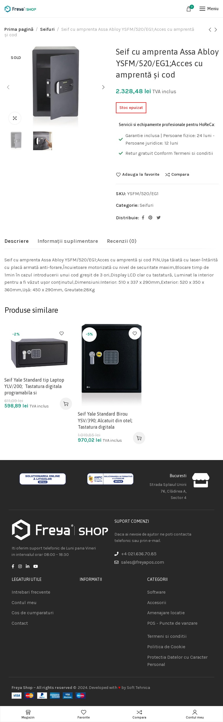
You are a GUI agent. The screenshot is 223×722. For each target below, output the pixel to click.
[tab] (16, 241)
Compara (180, 174)
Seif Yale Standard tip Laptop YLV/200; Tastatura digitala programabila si (34, 386)
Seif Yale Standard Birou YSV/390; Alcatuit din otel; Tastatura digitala (105, 420)
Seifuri (47, 29)
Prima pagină (18, 29)
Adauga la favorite (140, 174)
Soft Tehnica (138, 687)
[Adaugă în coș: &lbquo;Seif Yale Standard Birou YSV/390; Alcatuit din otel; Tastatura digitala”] (139, 438)
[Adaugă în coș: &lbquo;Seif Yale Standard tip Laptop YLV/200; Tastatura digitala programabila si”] (66, 404)
